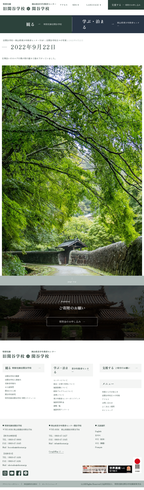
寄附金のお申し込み (70, 322)
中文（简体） (101, 442)
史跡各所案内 (10, 385)
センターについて (61, 381)
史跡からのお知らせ (110, 393)
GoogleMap (53, 457)
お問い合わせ (107, 405)
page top (72, 281)
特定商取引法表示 (34, 486)
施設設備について (61, 389)
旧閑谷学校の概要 (12, 377)
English (98, 434)
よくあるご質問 (108, 409)
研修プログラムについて (63, 393)
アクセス (64, 4)
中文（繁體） (101, 446)
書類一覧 (57, 408)
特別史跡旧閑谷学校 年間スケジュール (21, 400)
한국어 (98, 438)
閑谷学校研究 (10, 396)
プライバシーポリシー (12, 486)
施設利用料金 (59, 404)
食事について (59, 397)
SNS (74, 4)
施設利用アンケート (62, 412)
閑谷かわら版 (10, 393)
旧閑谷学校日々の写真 (111, 397)
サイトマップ (107, 413)
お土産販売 (9, 389)
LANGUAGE (93, 4)
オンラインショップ (55, 486)
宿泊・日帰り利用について (64, 385)
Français (99, 450)
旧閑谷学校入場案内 (13, 381)
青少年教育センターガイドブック (67, 401)
